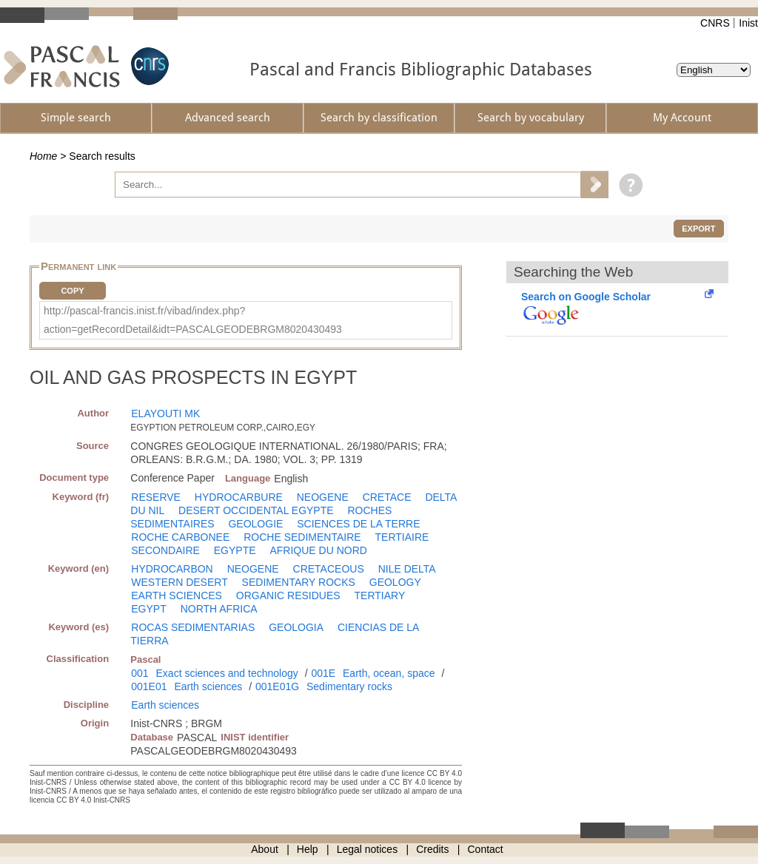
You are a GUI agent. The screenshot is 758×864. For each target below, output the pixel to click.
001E (323, 673)
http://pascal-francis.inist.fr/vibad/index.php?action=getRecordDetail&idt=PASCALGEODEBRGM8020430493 (193, 320)
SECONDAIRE (165, 550)
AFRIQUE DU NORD (317, 550)
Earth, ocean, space (389, 673)
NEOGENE (323, 497)
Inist (748, 23)
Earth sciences (208, 686)
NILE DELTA (407, 569)
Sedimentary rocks (349, 686)
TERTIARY (380, 595)
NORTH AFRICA (219, 609)
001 (139, 673)
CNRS (715, 23)
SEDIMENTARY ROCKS (298, 582)
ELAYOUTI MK (165, 413)
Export (698, 228)
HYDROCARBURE (239, 497)
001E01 (149, 686)
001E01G (277, 686)
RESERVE (156, 497)
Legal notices (367, 849)
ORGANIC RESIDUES (288, 595)
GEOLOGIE (255, 524)
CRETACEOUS (328, 569)
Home (43, 156)
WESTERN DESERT (179, 582)
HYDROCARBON (171, 569)
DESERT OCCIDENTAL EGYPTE (256, 510)
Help (307, 849)
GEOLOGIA (296, 627)
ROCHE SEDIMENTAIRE (302, 537)
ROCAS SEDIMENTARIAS (193, 627)
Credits (432, 849)
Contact (485, 849)
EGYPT (148, 609)
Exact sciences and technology (227, 673)
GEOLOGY (395, 582)
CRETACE (387, 497)
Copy (72, 290)
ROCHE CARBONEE (180, 537)
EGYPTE (235, 550)
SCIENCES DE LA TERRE (358, 524)
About (264, 849)
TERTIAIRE (402, 537)
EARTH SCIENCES (176, 595)
